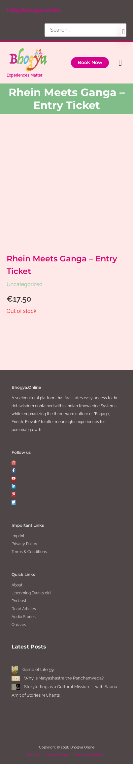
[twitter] (14, 502)
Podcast (19, 601)
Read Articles (24, 609)
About (17, 585)
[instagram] (14, 463)
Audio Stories (24, 617)
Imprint (18, 536)
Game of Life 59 (38, 669)
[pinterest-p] (14, 494)
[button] (90, 62)
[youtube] (14, 479)
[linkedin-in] (14, 486)
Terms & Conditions (29, 551)
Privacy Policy (24, 544)
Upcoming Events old (31, 593)
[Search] (123, 32)
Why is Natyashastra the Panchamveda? (64, 678)
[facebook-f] (14, 471)
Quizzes (19, 624)
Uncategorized (25, 284)
